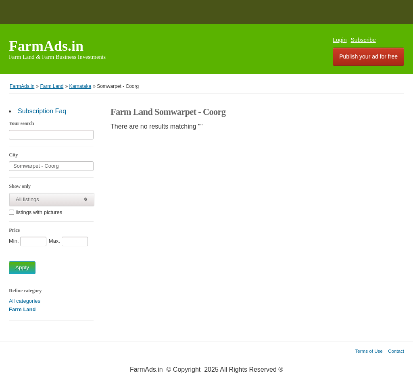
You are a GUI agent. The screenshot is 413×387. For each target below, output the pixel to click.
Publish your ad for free (368, 56)
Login (339, 40)
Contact (396, 351)
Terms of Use (369, 351)
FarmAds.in (46, 46)
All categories (24, 301)
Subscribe (363, 40)
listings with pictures (39, 213)
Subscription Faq (42, 111)
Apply (22, 267)
